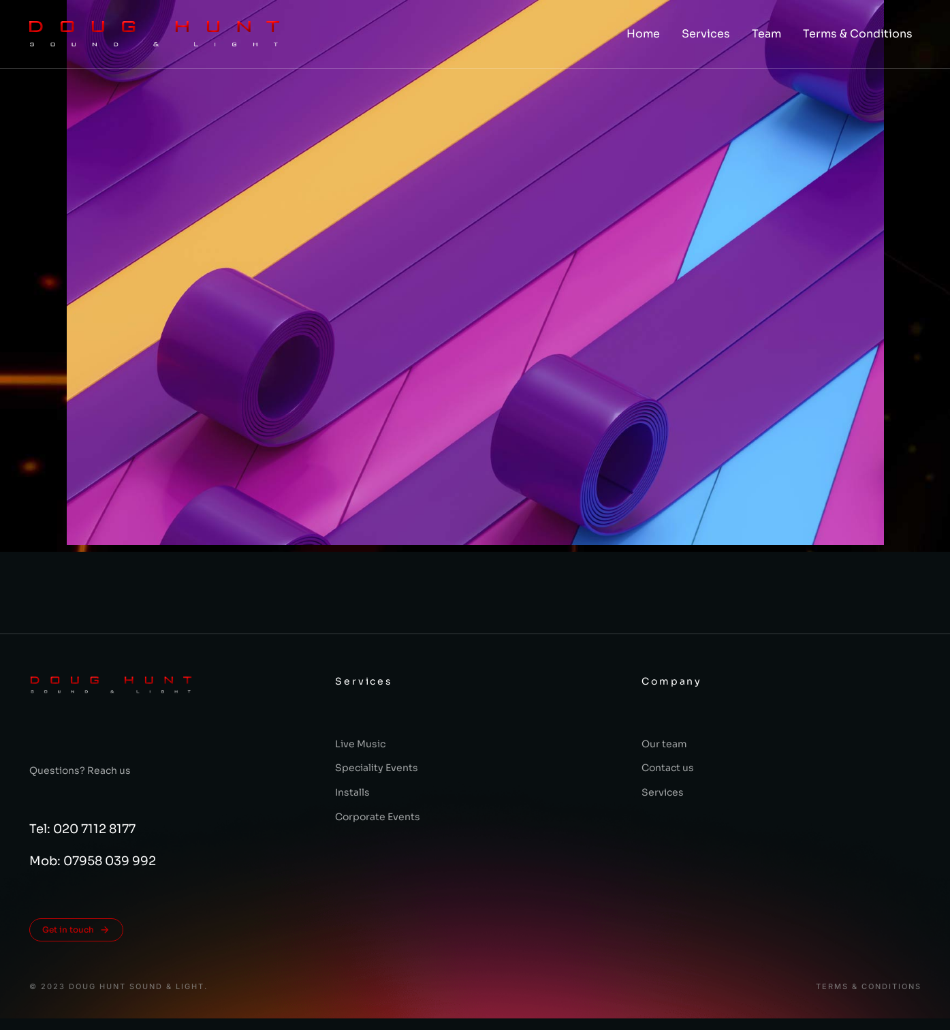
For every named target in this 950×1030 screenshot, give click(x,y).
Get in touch (76, 929)
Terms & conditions (868, 986)
